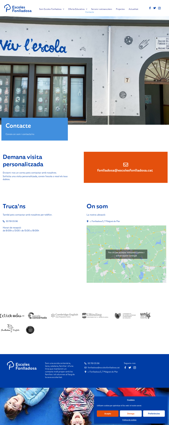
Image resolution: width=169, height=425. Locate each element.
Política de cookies (129, 420)
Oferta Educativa (77, 9)
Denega (130, 413)
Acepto (107, 413)
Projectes (120, 9)
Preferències (154, 413)
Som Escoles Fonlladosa (51, 9)
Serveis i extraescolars (101, 9)
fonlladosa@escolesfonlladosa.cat (125, 170)
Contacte (89, 12)
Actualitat (133, 9)
